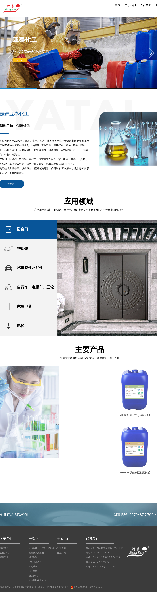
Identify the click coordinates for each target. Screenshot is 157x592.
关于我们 (130, 5)
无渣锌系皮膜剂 (36, 552)
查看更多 (5, 184)
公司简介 (4, 548)
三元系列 (33, 566)
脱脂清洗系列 (35, 562)
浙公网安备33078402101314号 (87, 587)
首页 (117, 5)
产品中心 (145, 5)
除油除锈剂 (34, 571)
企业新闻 (61, 552)
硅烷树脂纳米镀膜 (37, 580)
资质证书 (4, 557)
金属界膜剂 (34, 576)
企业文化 (4, 552)
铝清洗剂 (33, 557)
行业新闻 (61, 548)
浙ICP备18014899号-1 (57, 587)
